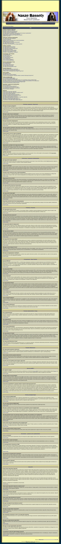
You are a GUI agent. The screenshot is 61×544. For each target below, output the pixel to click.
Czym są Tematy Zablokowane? (8, 60)
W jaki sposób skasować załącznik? (9, 93)
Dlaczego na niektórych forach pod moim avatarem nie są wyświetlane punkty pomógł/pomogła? (19, 79)
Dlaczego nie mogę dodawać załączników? (10, 96)
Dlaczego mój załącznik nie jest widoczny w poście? (12, 95)
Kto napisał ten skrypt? (7, 73)
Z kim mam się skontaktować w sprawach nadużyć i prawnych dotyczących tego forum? (18, 75)
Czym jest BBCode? (6, 54)
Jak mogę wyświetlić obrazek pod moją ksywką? (11, 42)
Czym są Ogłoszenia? (7, 58)
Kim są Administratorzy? (7, 62)
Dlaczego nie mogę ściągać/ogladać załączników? (11, 98)
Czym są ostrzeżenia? (7, 85)
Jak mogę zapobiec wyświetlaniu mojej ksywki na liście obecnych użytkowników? (17, 33)
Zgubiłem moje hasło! (6, 35)
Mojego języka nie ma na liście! (8, 41)
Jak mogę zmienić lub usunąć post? (9, 47)
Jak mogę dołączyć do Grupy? (8, 65)
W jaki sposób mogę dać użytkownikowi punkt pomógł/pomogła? (14, 81)
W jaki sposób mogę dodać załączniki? (9, 91)
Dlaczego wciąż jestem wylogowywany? (10, 32)
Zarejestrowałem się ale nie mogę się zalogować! (11, 34)
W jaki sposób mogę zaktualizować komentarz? (11, 94)
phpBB (26, 541)
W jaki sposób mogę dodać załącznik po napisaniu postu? (13, 92)
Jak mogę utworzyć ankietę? (8, 49)
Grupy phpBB (35, 371)
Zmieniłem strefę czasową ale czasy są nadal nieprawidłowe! (13, 40)
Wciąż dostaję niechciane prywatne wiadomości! (11, 70)
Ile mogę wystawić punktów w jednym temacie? (11, 82)
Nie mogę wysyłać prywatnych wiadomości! (10, 69)
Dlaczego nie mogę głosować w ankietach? (10, 52)
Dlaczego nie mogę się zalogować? (9, 30)
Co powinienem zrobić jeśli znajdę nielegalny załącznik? (12, 99)
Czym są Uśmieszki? (6, 56)
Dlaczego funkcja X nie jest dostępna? (9, 74)
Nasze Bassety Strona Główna (8, 26)
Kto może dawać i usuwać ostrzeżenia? (10, 86)
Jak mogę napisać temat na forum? (9, 46)
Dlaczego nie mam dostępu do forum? (9, 51)
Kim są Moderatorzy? (6, 63)
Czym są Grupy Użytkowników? (8, 64)
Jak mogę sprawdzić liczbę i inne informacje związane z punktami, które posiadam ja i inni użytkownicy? (21, 80)
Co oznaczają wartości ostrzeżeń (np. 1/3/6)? (11, 87)
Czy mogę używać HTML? (7, 55)
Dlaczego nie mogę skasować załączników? (10, 97)
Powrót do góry (5, 111)
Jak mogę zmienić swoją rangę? (8, 43)
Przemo (54, 371)
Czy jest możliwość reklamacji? (8, 88)
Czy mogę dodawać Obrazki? (8, 57)
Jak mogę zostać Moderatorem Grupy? (9, 66)
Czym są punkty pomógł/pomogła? (9, 78)
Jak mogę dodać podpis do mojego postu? (10, 48)
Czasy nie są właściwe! (7, 39)
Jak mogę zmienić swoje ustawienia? (9, 38)
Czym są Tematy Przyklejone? (8, 59)
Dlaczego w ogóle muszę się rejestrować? (10, 31)
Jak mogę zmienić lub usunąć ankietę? (9, 50)
